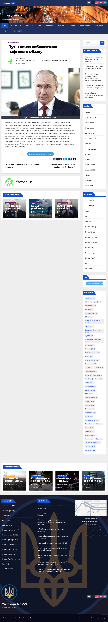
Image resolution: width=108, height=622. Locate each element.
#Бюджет (32, 60)
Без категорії (89, 206)
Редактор (21, 58)
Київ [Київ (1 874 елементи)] (98, 379)
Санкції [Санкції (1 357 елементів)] (89, 431)
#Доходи (39, 60)
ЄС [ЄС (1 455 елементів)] (88, 302)
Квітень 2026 (90, 112)
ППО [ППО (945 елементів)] (88, 394)
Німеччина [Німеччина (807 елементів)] (90, 386)
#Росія (67, 60)
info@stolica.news (90, 524)
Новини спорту (90, 253)
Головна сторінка (84, 618)
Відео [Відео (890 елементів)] (89, 336)
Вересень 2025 (90, 149)
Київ (39, 26)
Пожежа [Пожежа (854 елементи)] (89, 401)
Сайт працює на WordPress (10, 618)
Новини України (90, 258)
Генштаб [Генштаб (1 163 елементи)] (90, 349)
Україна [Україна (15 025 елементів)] (90, 446)
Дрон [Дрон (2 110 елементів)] (89, 356)
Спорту (72, 26)
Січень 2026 (89, 128)
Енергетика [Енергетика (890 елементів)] (90, 364)
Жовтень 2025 (90, 144)
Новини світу (16, 26)
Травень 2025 (90, 170)
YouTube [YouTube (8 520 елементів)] (90, 298)
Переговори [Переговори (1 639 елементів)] (91, 397)
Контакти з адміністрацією (99, 618)
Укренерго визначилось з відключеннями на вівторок (94, 59)
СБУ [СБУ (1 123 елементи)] (99, 424)
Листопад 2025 (90, 138)
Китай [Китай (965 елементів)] (89, 379)
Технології (85, 26)
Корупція (88, 221)
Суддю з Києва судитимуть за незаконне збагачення (94, 95)
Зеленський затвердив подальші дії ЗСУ (52, 543)
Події (86, 263)
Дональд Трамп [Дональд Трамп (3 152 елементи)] (92, 352)
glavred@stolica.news (99, 530)
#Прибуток (54, 60)
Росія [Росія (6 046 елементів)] (89, 424)
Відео (6, 31)
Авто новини (89, 201)
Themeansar (33, 618)
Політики (50, 26)
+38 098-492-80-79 (91, 518)
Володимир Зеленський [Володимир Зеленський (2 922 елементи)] (92, 331)
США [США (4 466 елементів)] (89, 427)
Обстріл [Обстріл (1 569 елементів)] (90, 390)
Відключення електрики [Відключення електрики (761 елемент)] (93, 340)
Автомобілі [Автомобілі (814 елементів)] (90, 306)
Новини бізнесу (90, 227)
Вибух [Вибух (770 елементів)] (89, 326)
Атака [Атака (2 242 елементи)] (89, 309)
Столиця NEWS (11, 15)
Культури (99, 26)
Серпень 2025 (90, 154)
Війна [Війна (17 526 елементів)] (89, 345)
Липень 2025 (89, 159)
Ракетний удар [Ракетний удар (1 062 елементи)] (92, 420)
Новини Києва (90, 232)
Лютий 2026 (89, 123)
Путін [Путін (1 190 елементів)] (89, 416)
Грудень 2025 (90, 133)
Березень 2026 (90, 118)
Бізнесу (61, 26)
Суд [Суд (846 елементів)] (99, 439)
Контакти (17, 31)
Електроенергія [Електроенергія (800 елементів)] (92, 360)
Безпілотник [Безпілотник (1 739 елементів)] (91, 313)
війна (87, 216)
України (29, 26)
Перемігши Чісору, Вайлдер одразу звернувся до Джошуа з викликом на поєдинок (51, 522)
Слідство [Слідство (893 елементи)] (90, 435)
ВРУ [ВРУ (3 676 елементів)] (89, 317)
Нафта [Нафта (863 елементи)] (89, 382)
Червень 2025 (90, 165)
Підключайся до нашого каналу (40, 154)
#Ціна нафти (20, 64)
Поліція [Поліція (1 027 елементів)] (89, 409)
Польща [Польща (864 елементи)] (89, 405)
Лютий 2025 (89, 186)
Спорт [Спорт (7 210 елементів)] (89, 439)
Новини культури (91, 237)
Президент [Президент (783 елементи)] (90, 412)
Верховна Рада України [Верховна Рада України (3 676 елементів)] (92, 321)
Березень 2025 (90, 180)
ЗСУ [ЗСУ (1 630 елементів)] (88, 367)
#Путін (61, 60)
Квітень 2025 (89, 175)
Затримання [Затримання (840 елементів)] (91, 371)
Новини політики (14, 42)
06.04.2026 (11, 484)
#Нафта (47, 60)
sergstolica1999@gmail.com (90, 521)
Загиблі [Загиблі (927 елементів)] (99, 367)
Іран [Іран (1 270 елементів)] (97, 302)
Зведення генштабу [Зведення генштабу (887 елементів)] (93, 375)
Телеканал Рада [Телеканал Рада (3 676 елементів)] (92, 443)
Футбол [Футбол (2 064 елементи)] (90, 450)
